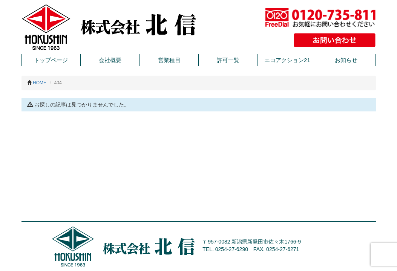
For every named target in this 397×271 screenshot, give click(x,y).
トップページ (51, 60)
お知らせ (346, 60)
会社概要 (110, 60)
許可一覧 (228, 60)
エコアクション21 (287, 60)
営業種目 (169, 60)
